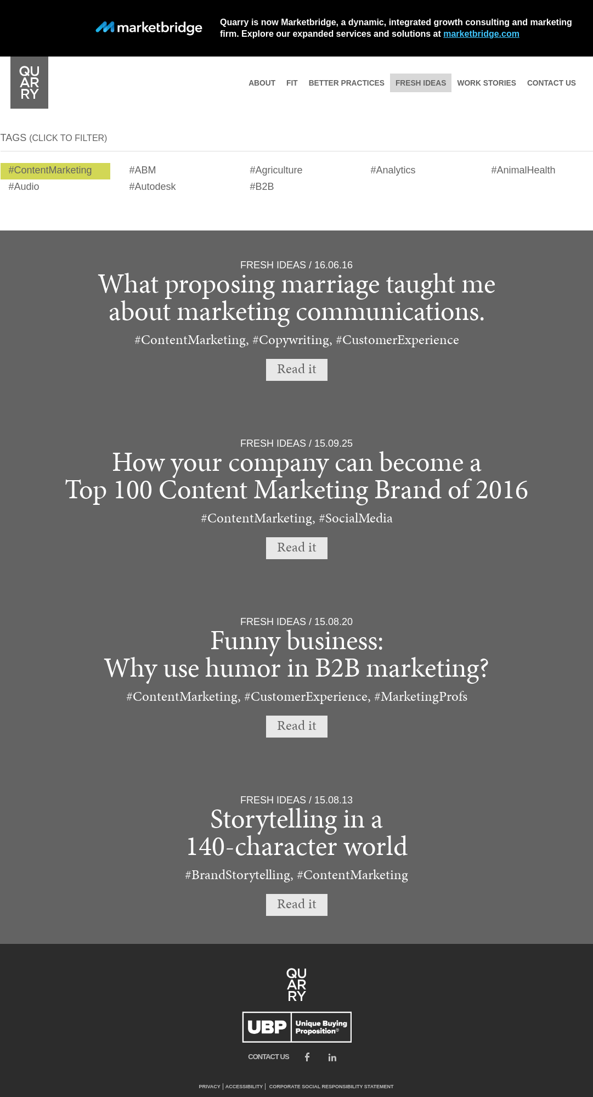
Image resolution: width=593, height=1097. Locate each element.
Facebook (307, 1057)
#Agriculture (276, 170)
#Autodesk (152, 186)
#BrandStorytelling (237, 875)
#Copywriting (290, 340)
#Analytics (393, 170)
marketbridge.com (481, 33)
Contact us (551, 83)
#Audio (24, 186)
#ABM (142, 170)
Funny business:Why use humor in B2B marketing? (296, 656)
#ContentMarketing (50, 170)
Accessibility (244, 1086)
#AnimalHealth (524, 170)
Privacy (209, 1086)
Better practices (347, 83)
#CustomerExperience (397, 340)
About (262, 83)
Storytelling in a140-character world (296, 834)
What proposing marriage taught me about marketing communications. (296, 299)
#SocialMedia (356, 518)
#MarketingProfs (420, 697)
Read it (297, 369)
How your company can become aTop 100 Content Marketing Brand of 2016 (296, 477)
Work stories (486, 83)
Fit (292, 83)
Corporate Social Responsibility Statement (331, 1086)
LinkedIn (332, 1057)
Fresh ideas (421, 83)
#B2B (262, 186)
